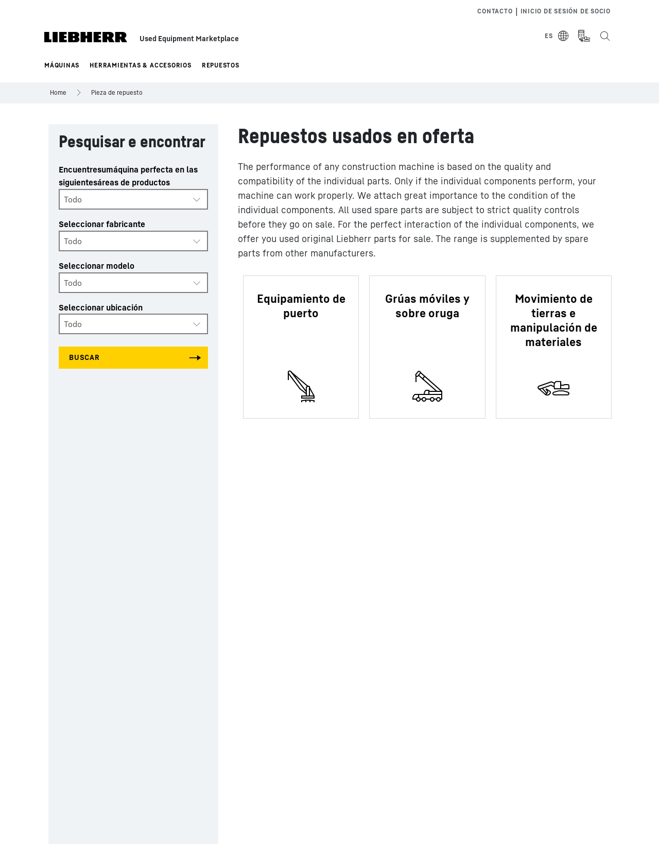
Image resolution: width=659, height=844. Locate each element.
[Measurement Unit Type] (584, 36)
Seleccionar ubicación (101, 307)
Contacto (494, 11)
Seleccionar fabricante (102, 224)
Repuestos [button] (220, 65)
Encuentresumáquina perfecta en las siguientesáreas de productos (128, 175)
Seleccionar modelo (96, 266)
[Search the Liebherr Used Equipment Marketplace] (604, 36)
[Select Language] (557, 36)
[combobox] (133, 199)
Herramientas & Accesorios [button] (141, 65)
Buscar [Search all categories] (84, 357)
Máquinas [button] (61, 65)
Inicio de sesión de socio (566, 11)
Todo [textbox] (73, 199)
